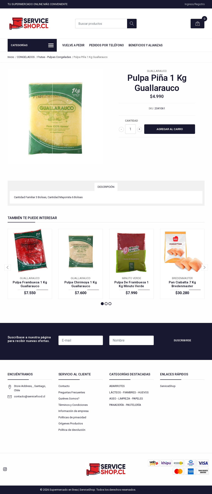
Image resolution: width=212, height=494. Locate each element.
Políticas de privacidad (72, 417)
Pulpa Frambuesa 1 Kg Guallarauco (30, 284)
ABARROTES (117, 386)
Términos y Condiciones (73, 404)
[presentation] (7, 267)
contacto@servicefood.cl (29, 396)
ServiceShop (168, 386)
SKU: (151, 108)
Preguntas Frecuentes (71, 392)
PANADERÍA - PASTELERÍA (125, 404)
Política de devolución (71, 429)
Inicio (11, 57)
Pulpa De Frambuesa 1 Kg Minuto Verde (131, 284)
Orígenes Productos (70, 423)
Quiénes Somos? (68, 398)
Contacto (64, 386)
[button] (102, 303)
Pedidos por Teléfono (106, 45)
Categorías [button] (32, 46)
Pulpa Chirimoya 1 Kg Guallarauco (80, 284)
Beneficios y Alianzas (146, 45)
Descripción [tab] (106, 186)
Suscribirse (182, 340)
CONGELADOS (26, 57)
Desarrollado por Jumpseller (154, 489)
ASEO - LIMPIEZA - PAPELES (126, 398)
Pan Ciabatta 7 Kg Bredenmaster (182, 284)
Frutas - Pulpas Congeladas (54, 57)
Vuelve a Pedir (73, 45)
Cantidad (131, 120)
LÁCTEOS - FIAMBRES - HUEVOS (129, 392)
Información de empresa (73, 411)
